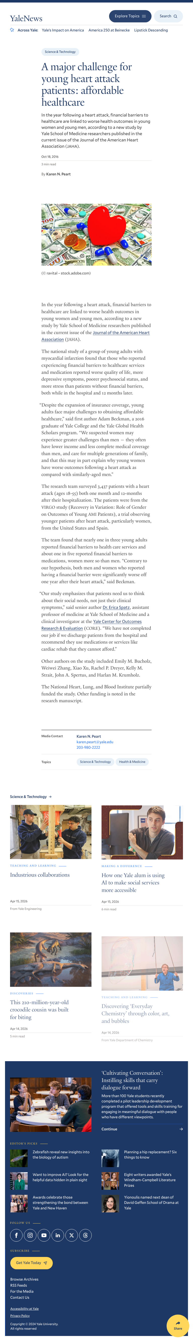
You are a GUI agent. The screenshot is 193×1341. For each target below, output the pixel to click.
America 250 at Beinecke (109, 30)
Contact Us (19, 1297)
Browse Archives (24, 1279)
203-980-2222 (88, 753)
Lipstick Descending (151, 30)
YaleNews (26, 19)
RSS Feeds (18, 1285)
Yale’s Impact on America (63, 30)
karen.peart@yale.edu (95, 748)
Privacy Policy (20, 1315)
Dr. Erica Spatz (116, 612)
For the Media (21, 1291)
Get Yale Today (31, 1262)
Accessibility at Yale (24, 1308)
